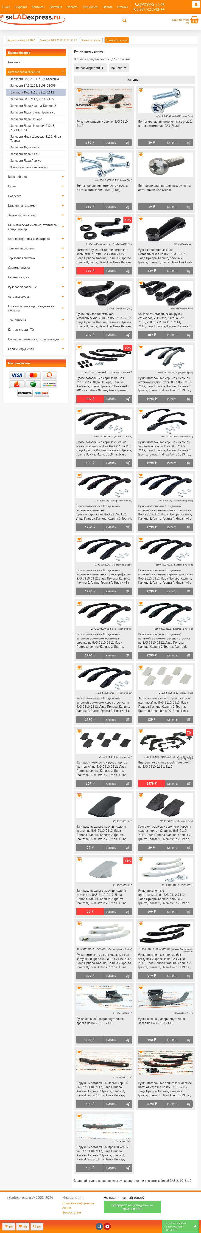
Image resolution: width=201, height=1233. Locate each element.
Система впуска (19, 268)
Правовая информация (78, 1203)
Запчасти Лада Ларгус (25, 160)
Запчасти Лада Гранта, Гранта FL (32, 112)
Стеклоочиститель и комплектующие (33, 339)
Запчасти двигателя (21, 215)
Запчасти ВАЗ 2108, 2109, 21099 (33, 85)
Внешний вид (17, 177)
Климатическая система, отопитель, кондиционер (32, 227)
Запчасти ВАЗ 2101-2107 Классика (34, 79)
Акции (66, 1208)
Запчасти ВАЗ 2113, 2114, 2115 (32, 99)
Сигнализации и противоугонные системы (31, 308)
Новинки (14, 62)
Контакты (38, 7)
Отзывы (122, 7)
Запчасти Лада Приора (26, 119)
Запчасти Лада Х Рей (24, 154)
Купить (111, 142)
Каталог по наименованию (28, 167)
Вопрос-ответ (71, 1212)
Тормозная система (21, 258)
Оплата (108, 7)
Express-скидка (18, 277)
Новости (72, 7)
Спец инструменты (21, 349)
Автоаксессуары (19, 296)
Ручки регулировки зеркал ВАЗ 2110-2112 (102, 123)
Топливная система (21, 248)
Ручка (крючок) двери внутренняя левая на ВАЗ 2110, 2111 (161, 1021)
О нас (6, 7)
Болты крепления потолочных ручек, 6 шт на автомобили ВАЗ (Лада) (101, 188)
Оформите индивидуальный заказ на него (132, 1207)
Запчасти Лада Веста (24, 147)
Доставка (55, 7)
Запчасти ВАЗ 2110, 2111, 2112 (32, 92)
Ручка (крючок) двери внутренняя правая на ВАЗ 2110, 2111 (100, 1021)
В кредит (21, 7)
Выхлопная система (22, 206)
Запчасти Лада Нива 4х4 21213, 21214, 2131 (32, 128)
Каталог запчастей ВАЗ (24, 72)
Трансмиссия (17, 320)
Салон (12, 186)
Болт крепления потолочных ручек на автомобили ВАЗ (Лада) (164, 188)
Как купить (90, 7)
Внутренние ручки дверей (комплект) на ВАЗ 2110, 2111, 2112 (164, 764)
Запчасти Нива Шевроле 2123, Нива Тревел (35, 138)
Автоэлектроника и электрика (29, 239)
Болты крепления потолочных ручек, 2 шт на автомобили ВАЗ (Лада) (165, 123)
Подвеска (14, 196)
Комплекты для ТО (21, 330)
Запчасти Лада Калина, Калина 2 (33, 106)
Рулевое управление (22, 287)
